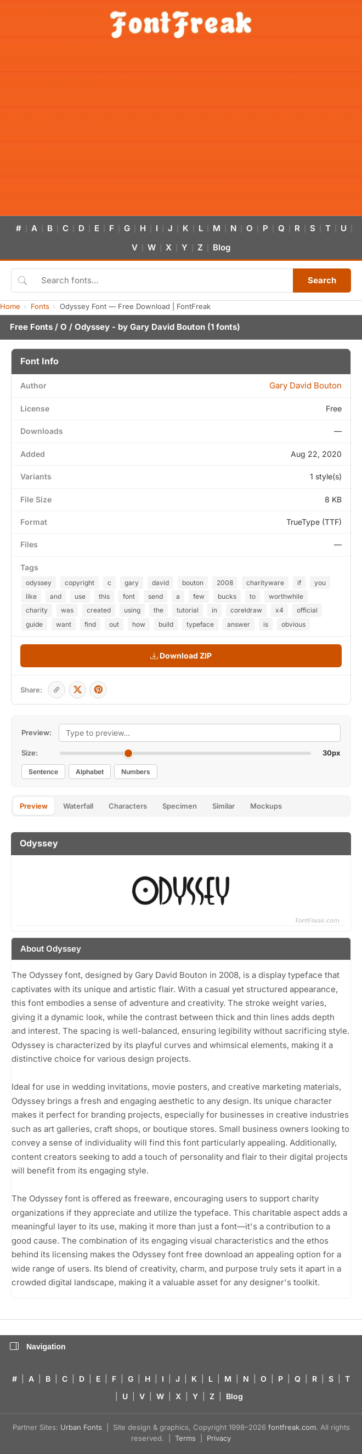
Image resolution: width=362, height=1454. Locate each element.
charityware (265, 583)
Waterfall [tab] (78, 806)
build (166, 624)
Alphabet (90, 772)
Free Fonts (31, 327)
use (80, 596)
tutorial (188, 610)
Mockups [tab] (266, 806)
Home (10, 306)
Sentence (43, 772)
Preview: (36, 732)
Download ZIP (181, 655)
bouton (192, 583)
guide (34, 624)
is (265, 624)
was (67, 610)
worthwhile (286, 596)
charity (37, 610)
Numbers (135, 772)
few (199, 596)
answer (238, 624)
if (299, 583)
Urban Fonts (81, 1427)
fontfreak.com (292, 1427)
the (158, 610)
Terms (185, 1438)
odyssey (39, 583)
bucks (227, 596)
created (99, 610)
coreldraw (246, 610)
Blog (221, 247)
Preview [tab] (34, 806)
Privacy (219, 1438)
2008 (225, 583)
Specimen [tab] (179, 806)
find (90, 624)
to (253, 596)
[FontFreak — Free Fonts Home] (180, 24)
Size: (29, 752)
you (320, 583)
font (129, 596)
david (160, 583)
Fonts (40, 306)
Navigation (38, 1347)
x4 (279, 610)
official (307, 610)
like (31, 596)
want (63, 624)
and (55, 596)
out (114, 624)
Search (322, 280)
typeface (200, 624)
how (138, 624)
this (104, 596)
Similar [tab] (223, 806)
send (155, 596)
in (214, 610)
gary (132, 583)
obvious (293, 624)
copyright (79, 583)
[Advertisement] (181, 133)
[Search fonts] (163, 280)
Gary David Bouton (167, 327)
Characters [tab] (128, 806)
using (132, 610)
